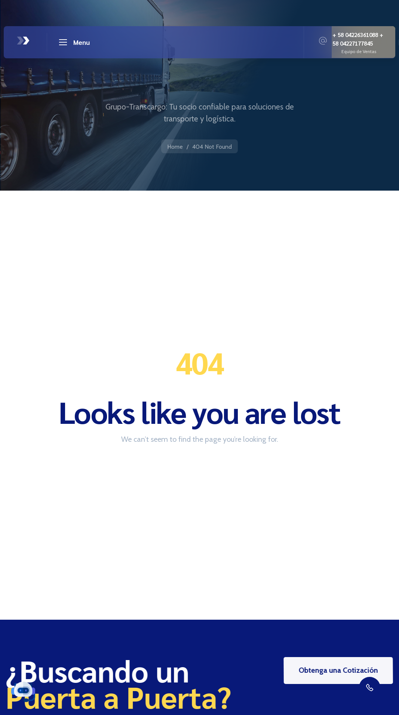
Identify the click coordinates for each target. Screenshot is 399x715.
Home (175, 146)
